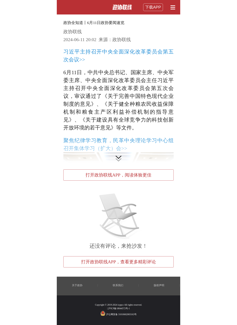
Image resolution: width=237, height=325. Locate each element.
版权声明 (159, 285)
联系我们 (118, 285)
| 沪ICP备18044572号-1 (118, 308)
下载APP (153, 7)
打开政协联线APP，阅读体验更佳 (119, 175)
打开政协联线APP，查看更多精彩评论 (118, 261)
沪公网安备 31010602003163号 (118, 314)
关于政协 (77, 285)
